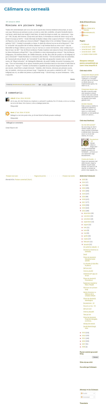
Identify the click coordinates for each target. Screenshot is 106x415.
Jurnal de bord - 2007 (88, 49)
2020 (84, 194)
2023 (84, 185)
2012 (84, 335)
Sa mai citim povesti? (88, 125)
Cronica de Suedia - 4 (89, 159)
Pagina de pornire (40, 176)
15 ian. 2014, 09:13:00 (23, 98)
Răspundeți (14, 106)
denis (12, 112)
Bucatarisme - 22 (88, 303)
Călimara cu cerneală (26, 9)
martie (86, 239)
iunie (85, 230)
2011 (84, 338)
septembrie (87, 222)
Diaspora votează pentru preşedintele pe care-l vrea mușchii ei (89, 63)
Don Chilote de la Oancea (89, 29)
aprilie (86, 236)
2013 (84, 332)
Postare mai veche (69, 176)
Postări (84, 393)
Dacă (85, 254)
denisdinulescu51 (89, 32)
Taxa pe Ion (87, 314)
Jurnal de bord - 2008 (88, 52)
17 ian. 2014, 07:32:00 (22, 112)
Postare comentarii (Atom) (23, 179)
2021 (84, 191)
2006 (84, 347)
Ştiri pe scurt (87, 268)
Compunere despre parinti (90, 75)
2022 (84, 188)
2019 (84, 196)
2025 (84, 179)
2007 (84, 344)
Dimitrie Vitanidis (87, 104)
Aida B (13, 98)
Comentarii (85, 397)
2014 (84, 211)
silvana (86, 35)
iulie (85, 227)
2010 (84, 341)
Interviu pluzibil (88, 271)
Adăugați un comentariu (14, 123)
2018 (84, 199)
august (86, 224)
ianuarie (86, 244)
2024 (84, 182)
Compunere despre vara (89, 89)
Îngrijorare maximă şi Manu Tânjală (90, 284)
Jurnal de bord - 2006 (88, 47)
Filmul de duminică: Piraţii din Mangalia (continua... (90, 319)
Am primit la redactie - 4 (91, 247)
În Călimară (85, 44)
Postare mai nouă (12, 176)
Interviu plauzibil (88, 312)
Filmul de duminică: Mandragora (89, 299)
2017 (84, 202)
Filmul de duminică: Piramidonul (89, 279)
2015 (84, 208)
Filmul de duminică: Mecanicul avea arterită (89, 259)
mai (85, 233)
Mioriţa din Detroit (89, 324)
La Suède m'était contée (89, 54)
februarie (87, 241)
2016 (84, 205)
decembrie (87, 213)
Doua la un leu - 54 (89, 306)
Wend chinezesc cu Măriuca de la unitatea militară (89, 294)
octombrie (87, 219)
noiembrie (87, 216)
